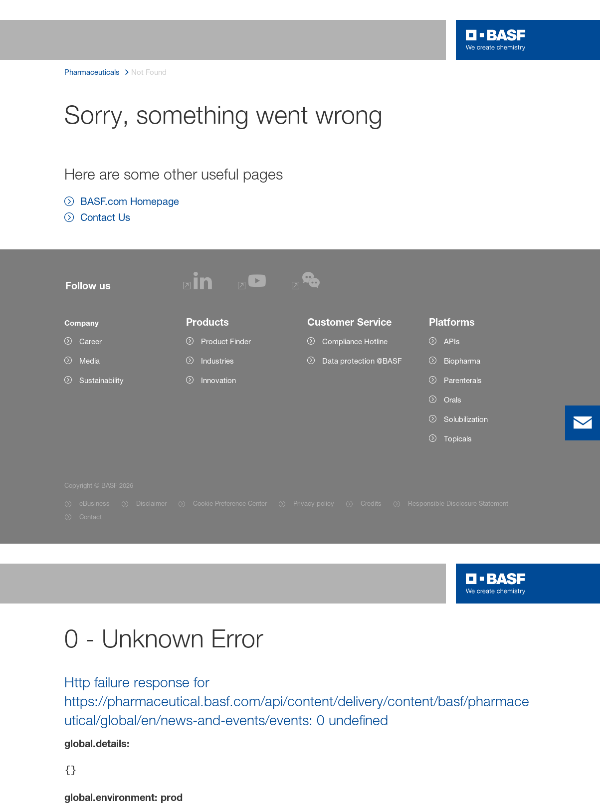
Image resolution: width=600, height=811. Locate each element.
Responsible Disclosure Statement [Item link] (458, 503)
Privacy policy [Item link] (313, 503)
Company (81, 322)
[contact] (582, 423)
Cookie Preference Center (230, 503)
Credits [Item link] (371, 503)
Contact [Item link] (90, 517)
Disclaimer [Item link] (151, 503)
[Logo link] (496, 40)
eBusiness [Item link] (94, 503)
